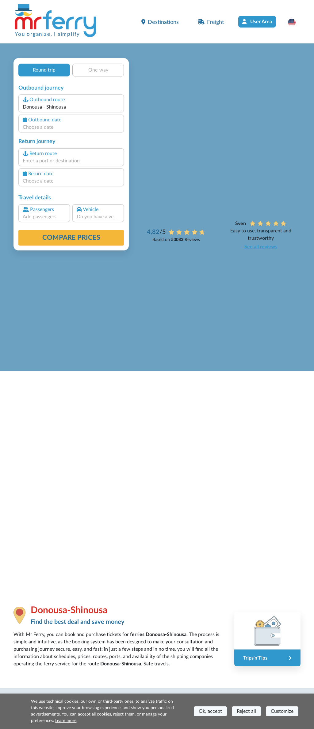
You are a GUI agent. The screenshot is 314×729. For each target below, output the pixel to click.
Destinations (160, 22)
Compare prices (71, 237)
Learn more (65, 721)
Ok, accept (210, 711)
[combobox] (71, 107)
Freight (211, 22)
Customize (282, 711)
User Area (257, 21)
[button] (294, 22)
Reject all (246, 711)
